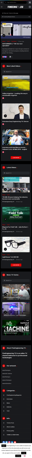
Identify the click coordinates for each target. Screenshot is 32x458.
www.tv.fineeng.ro (6, 380)
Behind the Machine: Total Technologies (15, 315)
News (3, 41)
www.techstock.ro (6, 383)
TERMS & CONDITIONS (13, 434)
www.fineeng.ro (6, 376)
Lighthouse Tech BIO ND (10, 257)
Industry (9, 407)
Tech (8, 41)
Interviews (10, 399)
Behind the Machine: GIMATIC (12, 297)
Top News (14, 41)
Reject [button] (3, 445)
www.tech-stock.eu (7, 373)
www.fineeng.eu (6, 370)
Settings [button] (18, 455)
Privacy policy (10, 430)
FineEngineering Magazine (14, 395)
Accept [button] (23, 453)
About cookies (11, 426)
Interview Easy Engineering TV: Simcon (15, 121)
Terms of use (10, 422)
